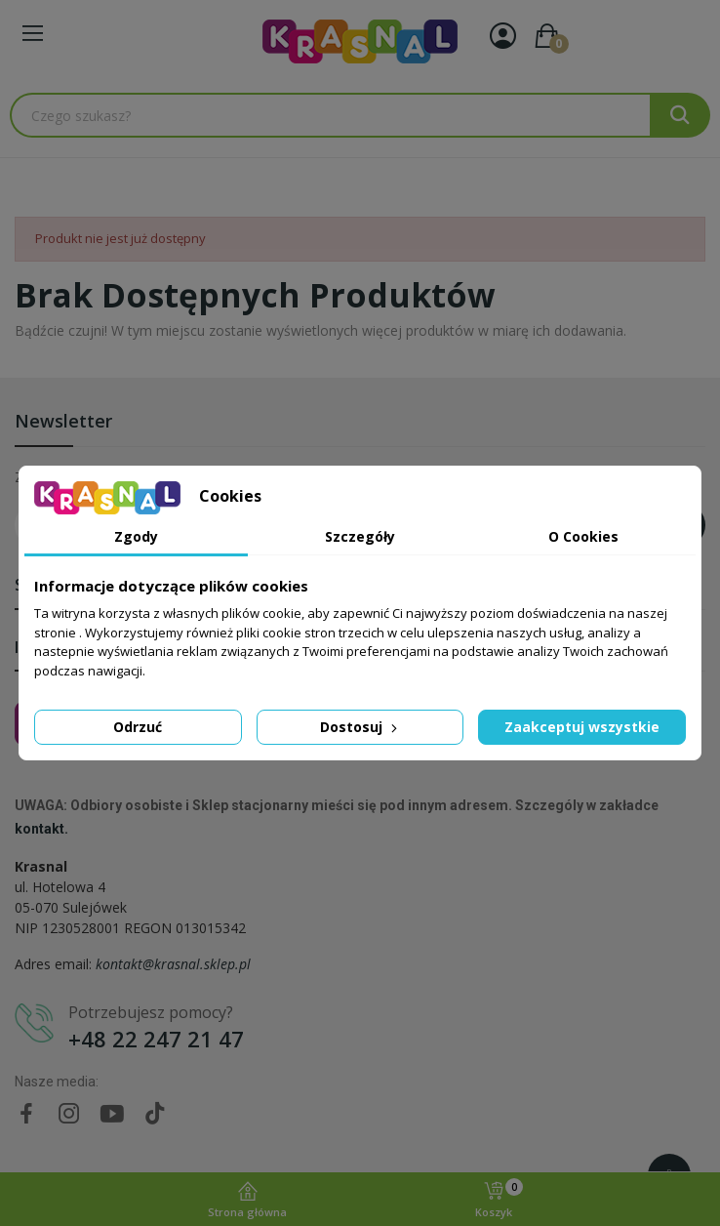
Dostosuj (360, 726)
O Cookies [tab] (583, 536)
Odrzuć (137, 726)
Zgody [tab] (136, 536)
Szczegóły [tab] (360, 536)
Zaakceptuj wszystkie (582, 726)
